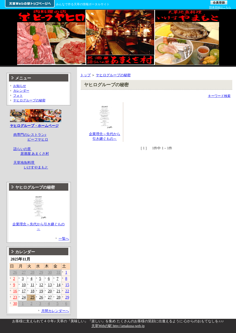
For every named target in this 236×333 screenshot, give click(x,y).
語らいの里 (22, 149)
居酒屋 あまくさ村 (34, 154)
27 (24, 272)
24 (24, 297)
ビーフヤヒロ (37, 139)
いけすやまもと (36, 167)
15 (67, 285)
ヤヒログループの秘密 (113, 75)
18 (32, 291)
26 (15, 272)
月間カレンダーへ (55, 311)
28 (32, 272)
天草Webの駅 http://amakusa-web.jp (118, 326)
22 (67, 291)
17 (24, 291)
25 (32, 297)
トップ (85, 75)
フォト (18, 95)
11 (32, 285)
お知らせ (19, 86)
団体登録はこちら (220, 7)
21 (58, 291)
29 (41, 272)
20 (50, 291)
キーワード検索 (219, 96)
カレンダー (21, 90)
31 (58, 272)
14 (58, 285)
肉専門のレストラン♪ (29, 135)
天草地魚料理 (24, 163)
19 (41, 291)
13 (50, 285)
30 (50, 272)
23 (15, 297)
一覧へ (64, 239)
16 (15, 291)
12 (41, 285)
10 (24, 285)
